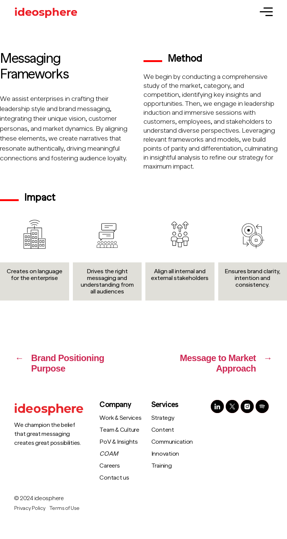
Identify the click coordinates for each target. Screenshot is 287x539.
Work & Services (120, 418)
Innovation (165, 453)
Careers (109, 465)
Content (162, 429)
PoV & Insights (118, 441)
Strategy (163, 418)
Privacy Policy (29, 508)
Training (161, 465)
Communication (172, 441)
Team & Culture (119, 429)
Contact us (114, 477)
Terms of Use (64, 508)
